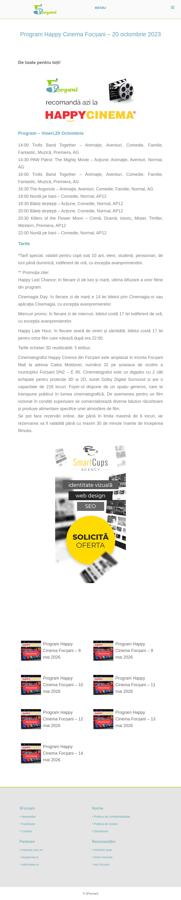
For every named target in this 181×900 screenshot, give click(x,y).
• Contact (26, 831)
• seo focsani (100, 864)
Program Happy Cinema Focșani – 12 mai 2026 (63, 719)
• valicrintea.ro (29, 864)
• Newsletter (28, 816)
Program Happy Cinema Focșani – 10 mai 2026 (63, 685)
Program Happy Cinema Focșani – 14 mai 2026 (63, 753)
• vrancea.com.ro (31, 850)
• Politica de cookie (105, 824)
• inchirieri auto (102, 850)
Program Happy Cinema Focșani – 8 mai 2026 (62, 651)
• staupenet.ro (29, 857)
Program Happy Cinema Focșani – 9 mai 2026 (134, 651)
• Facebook (27, 824)
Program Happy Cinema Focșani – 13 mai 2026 (135, 719)
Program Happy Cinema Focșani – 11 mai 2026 (135, 685)
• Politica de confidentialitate (111, 816)
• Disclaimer (100, 831)
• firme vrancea (102, 857)
